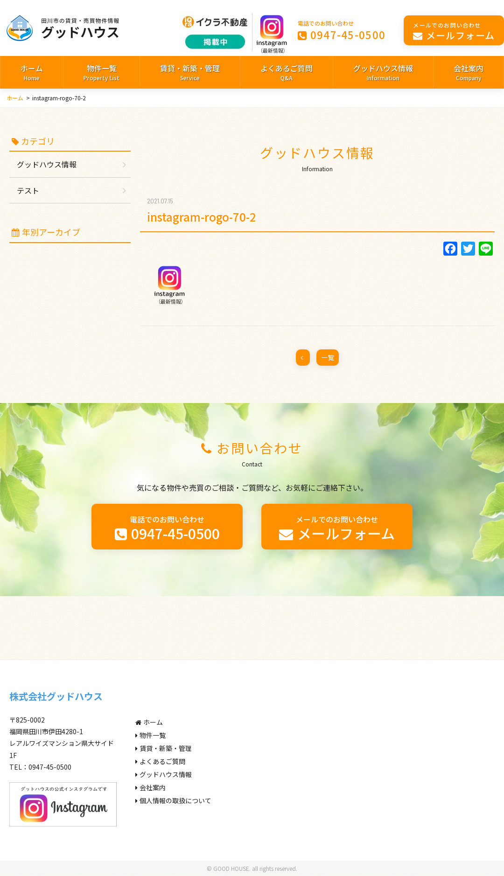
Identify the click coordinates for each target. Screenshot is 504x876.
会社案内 (469, 73)
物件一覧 (101, 73)
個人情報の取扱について (173, 800)
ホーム (31, 73)
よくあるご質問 (286, 73)
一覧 (327, 357)
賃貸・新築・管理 (190, 73)
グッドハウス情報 (383, 73)
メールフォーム (454, 31)
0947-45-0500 (342, 30)
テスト (28, 190)
